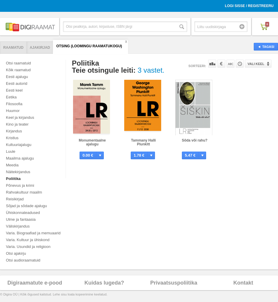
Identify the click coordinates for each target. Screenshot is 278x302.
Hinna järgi (221, 64)
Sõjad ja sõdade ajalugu (26, 206)
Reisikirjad (15, 199)
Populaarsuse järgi (212, 64)
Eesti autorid (16, 83)
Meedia (12, 165)
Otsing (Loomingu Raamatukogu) (89, 46)
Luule (10, 151)
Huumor (13, 110)
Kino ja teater (17, 124)
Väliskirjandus (18, 226)
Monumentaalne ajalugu (92, 142)
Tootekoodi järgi (240, 64)
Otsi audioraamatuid (23, 260)
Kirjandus (14, 131)
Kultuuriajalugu (18, 144)
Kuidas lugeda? (104, 283)
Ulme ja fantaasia (20, 219)
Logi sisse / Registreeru (249, 6)
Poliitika (13, 178)
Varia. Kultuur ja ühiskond (27, 240)
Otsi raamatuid (18, 63)
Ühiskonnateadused (23, 212)
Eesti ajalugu (17, 76)
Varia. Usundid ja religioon (28, 246)
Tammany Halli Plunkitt (143, 142)
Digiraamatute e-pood (34, 283)
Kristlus (12, 138)
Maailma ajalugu (20, 158)
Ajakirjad (40, 48)
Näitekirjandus (18, 172)
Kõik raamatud (18, 70)
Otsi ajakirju (16, 253)
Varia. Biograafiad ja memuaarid (33, 233)
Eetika (11, 97)
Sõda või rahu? (195, 140)
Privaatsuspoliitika (173, 283)
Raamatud (13, 48)
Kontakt (243, 283)
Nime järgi (231, 64)
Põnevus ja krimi (20, 185)
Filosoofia (14, 104)
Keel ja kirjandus (20, 117)
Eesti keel (14, 90)
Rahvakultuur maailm (24, 192)
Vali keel (256, 64)
